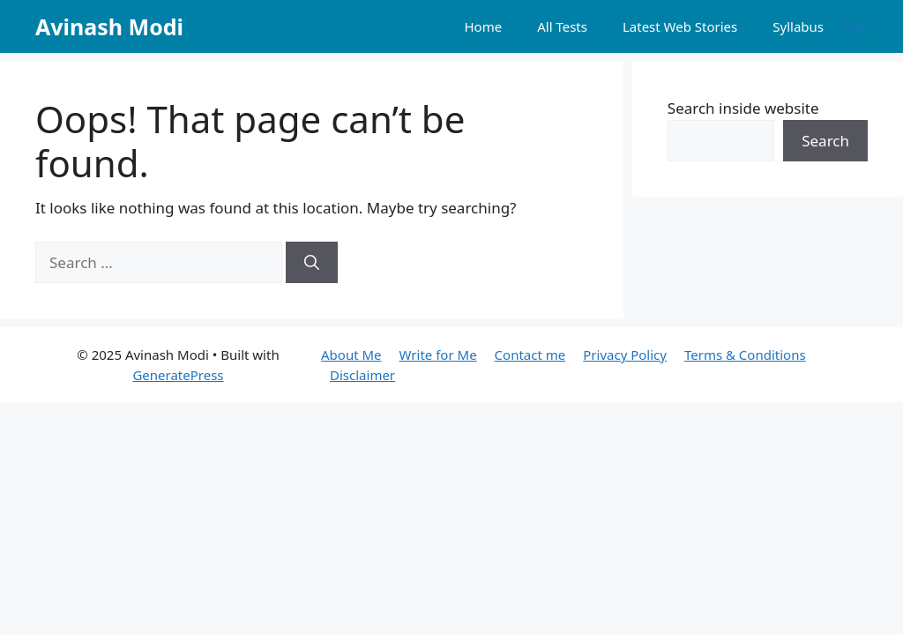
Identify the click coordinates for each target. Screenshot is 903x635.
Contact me (530, 354)
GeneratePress (177, 375)
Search (825, 141)
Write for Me (438, 354)
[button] (854, 27)
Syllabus (798, 26)
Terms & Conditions (745, 354)
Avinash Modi (109, 26)
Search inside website (743, 108)
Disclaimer (362, 375)
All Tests (562, 26)
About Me (351, 354)
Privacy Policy (625, 354)
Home (483, 26)
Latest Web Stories (680, 26)
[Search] (312, 263)
